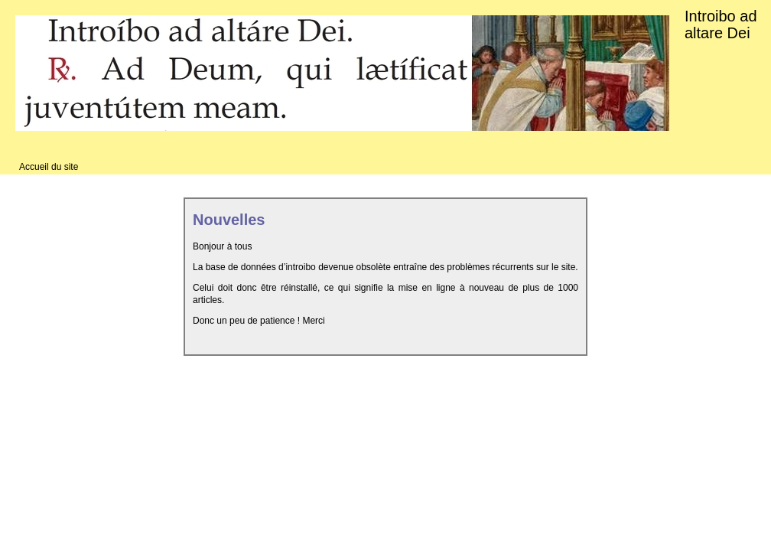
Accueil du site (48, 166)
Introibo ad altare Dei (721, 24)
